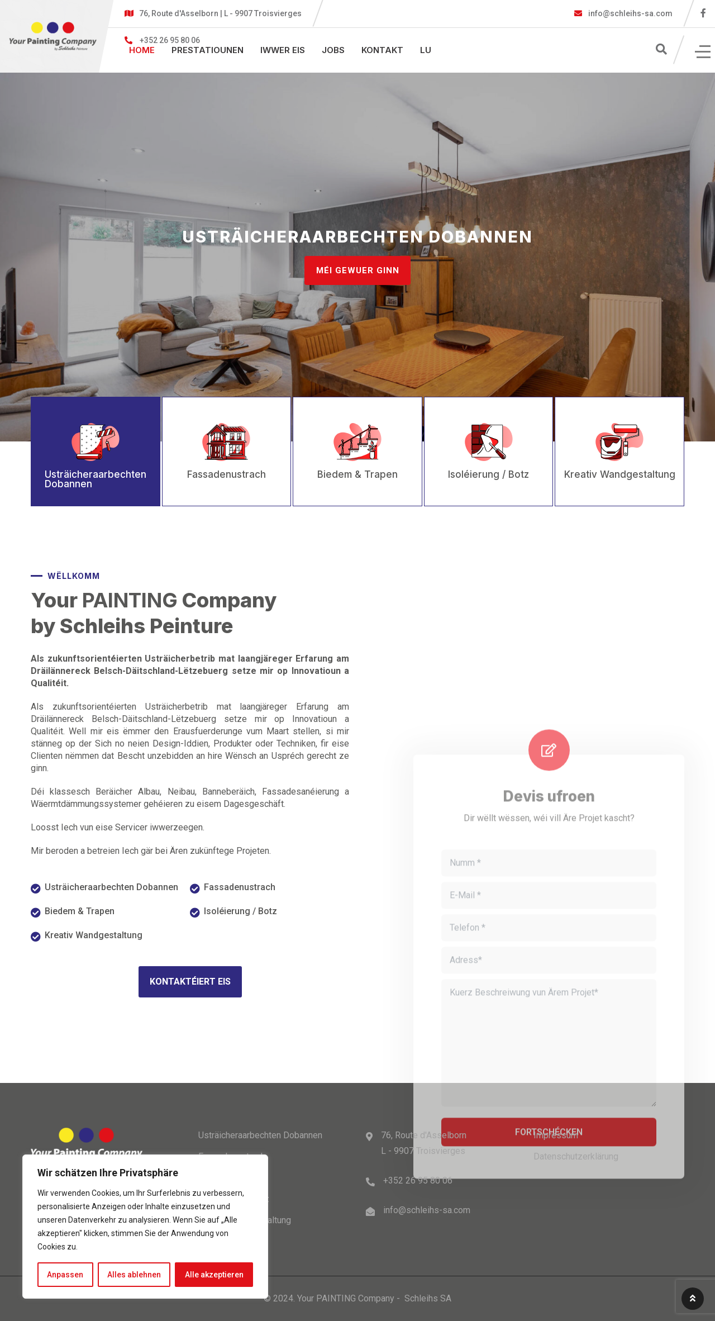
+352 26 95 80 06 (417, 1180)
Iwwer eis (282, 50)
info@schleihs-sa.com (630, 13)
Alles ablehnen (134, 1274)
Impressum (555, 1135)
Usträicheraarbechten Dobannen (111, 887)
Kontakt (382, 50)
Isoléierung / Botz (240, 911)
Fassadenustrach (239, 887)
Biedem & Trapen (80, 911)
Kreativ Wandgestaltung (93, 935)
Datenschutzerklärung (575, 1156)
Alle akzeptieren (214, 1274)
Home (142, 50)
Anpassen (65, 1274)
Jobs (333, 50)
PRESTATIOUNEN (207, 50)
